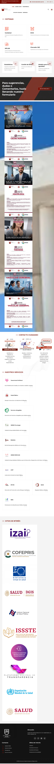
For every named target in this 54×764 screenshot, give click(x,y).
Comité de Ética (26, 64)
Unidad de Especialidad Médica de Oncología (15, 430)
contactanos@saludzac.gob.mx (37, 1)
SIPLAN (7, 48)
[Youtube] (41, 739)
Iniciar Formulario (45, 88)
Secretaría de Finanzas (33, 750)
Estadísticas (8, 64)
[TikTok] (50, 1)
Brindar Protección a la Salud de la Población (16, 400)
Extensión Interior (8, 748)
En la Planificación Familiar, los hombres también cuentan (19, 385)
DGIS (32, 33)
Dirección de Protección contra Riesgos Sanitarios (17, 490)
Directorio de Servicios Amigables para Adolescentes (18, 415)
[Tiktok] (44, 739)
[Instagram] (48, 1)
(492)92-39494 (8, 746)
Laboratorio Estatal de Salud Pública (14, 475)
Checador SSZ (35, 47)
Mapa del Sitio (4, 1)
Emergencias (7, 750)
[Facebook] (47, 1)
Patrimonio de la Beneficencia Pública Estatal (16, 505)
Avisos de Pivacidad (11, 1)
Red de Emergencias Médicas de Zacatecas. (15, 445)
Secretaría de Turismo (33, 748)
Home (13, 6)
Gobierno (31, 746)
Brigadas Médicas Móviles (41, 490)
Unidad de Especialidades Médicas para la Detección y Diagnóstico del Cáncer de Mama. (26, 460)
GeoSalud (8, 33)
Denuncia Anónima (8, 752)
